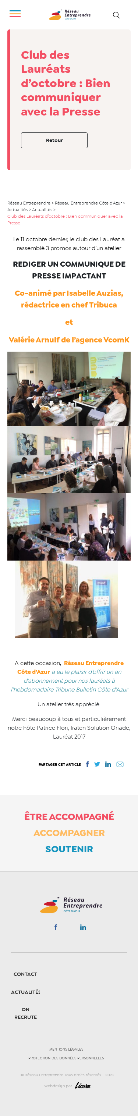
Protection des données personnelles (66, 1058)
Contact (25, 974)
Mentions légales (66, 1049)
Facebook (55, 928)
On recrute (25, 1013)
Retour (54, 140)
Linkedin (83, 928)
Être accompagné (69, 816)
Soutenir (69, 849)
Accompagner (69, 833)
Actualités (26, 992)
